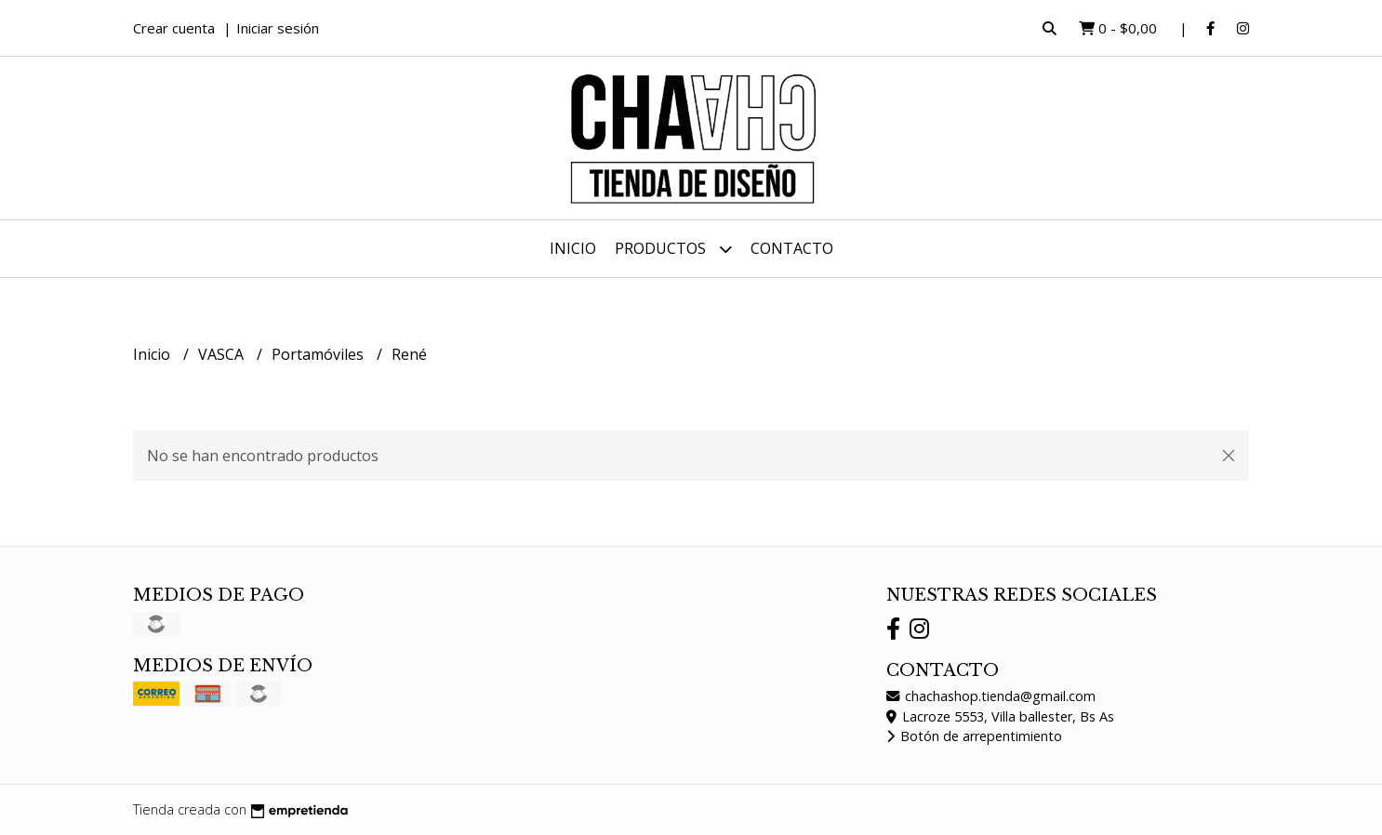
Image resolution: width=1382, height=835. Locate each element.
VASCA (222, 354)
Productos (673, 248)
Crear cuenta (174, 28)
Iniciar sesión (277, 28)
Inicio (573, 248)
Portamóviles (319, 354)
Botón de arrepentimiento (974, 736)
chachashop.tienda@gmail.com (991, 696)
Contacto (792, 248)
